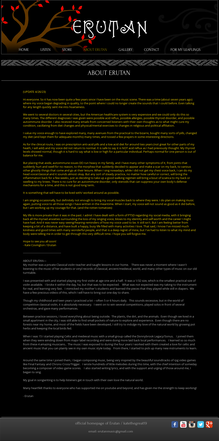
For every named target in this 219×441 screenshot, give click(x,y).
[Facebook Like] (31, 430)
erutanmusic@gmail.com (115, 431)
